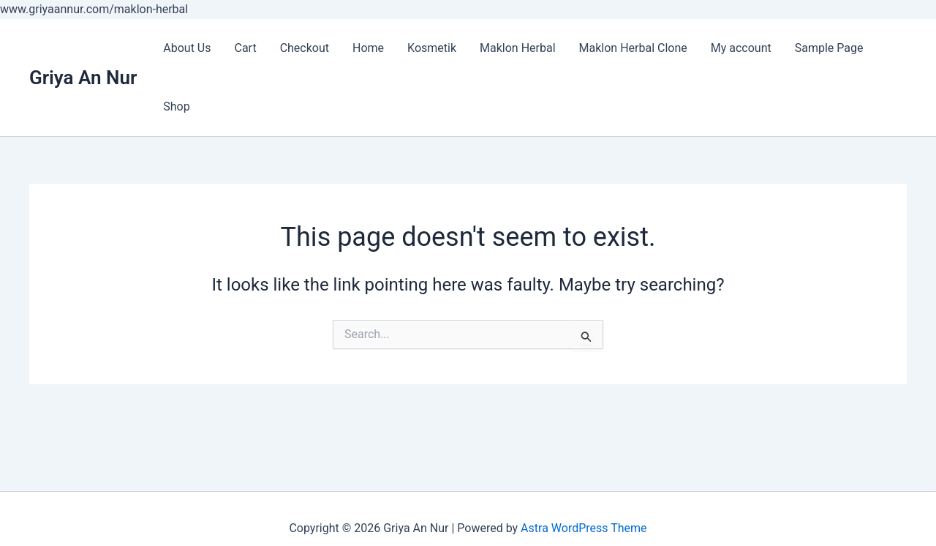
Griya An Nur (83, 78)
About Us (187, 48)
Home (368, 48)
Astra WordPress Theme (583, 528)
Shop (176, 106)
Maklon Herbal (518, 48)
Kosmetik (431, 48)
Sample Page (829, 48)
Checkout (304, 48)
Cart (245, 48)
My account (741, 48)
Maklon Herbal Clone (633, 48)
